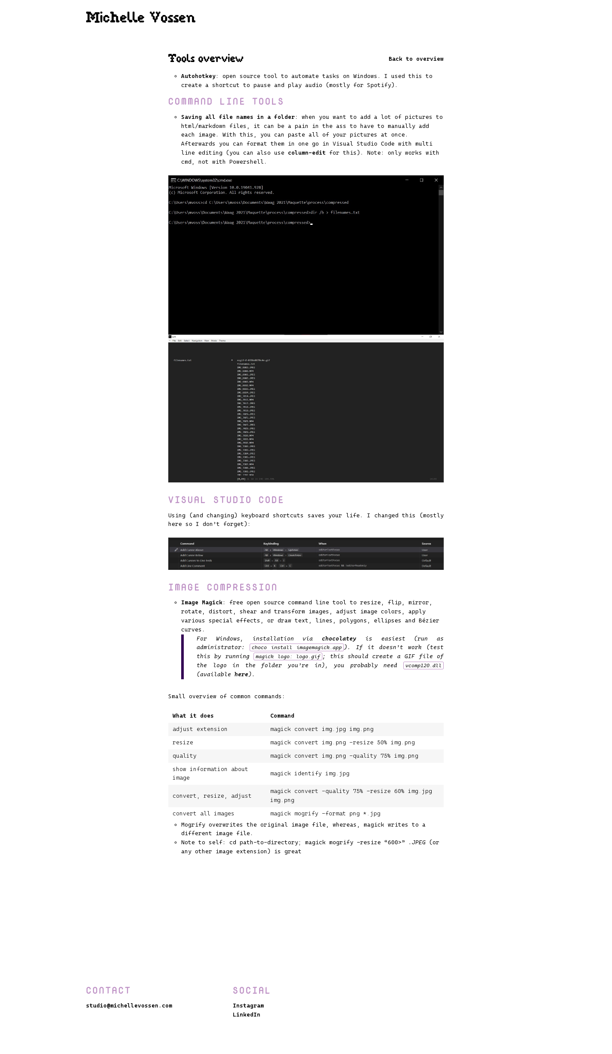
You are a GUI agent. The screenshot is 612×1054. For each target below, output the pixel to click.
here (241, 674)
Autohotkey (198, 76)
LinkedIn (246, 1014)
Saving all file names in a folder (238, 117)
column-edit (307, 152)
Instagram (248, 1005)
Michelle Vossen (141, 18)
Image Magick (202, 602)
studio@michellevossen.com (129, 1005)
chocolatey (339, 638)
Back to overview (416, 59)
